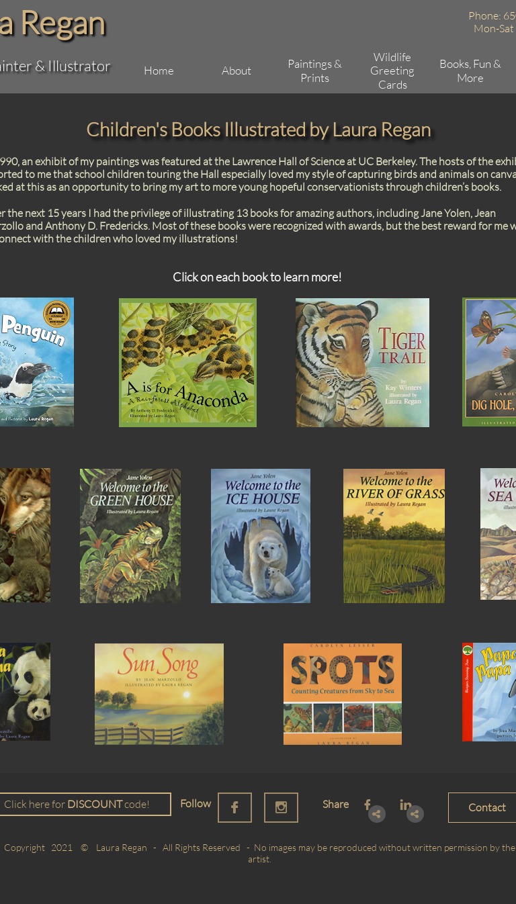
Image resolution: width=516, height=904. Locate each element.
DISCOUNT (94, 804)
